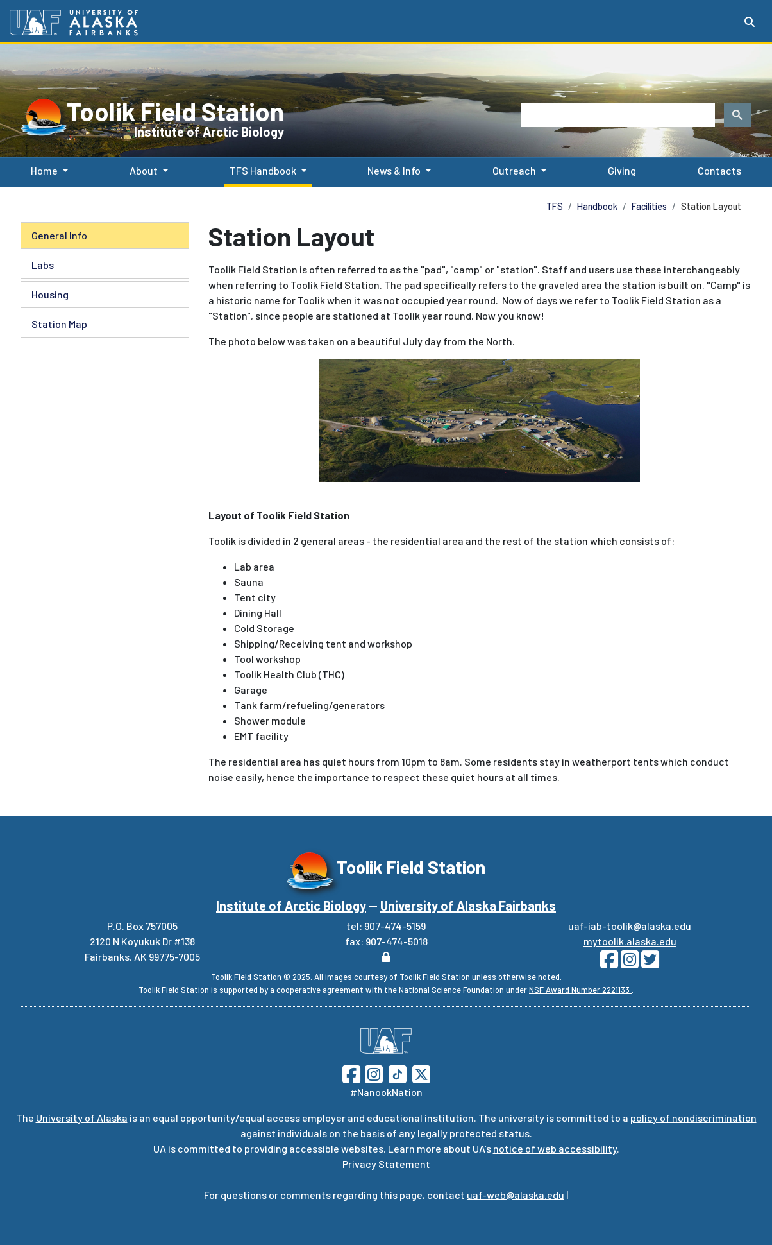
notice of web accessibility (555, 1148)
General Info (59, 235)
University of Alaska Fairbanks (468, 905)
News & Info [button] (394, 170)
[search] (616, 115)
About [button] (144, 170)
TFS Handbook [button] (263, 170)
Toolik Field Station (175, 111)
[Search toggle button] (749, 21)
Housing (50, 294)
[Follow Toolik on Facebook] (609, 963)
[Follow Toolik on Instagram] (628, 963)
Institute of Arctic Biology (209, 131)
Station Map (59, 324)
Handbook (597, 206)
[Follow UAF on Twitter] (421, 1073)
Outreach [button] (514, 170)
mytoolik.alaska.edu (629, 941)
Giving (619, 169)
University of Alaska (82, 1118)
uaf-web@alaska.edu (515, 1195)
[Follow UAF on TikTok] (397, 1073)
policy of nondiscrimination (693, 1118)
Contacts (716, 169)
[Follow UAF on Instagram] (372, 1073)
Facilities (649, 206)
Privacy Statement (386, 1164)
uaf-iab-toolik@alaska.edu (629, 926)
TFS (554, 206)
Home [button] (44, 170)
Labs (42, 265)
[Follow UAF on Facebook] (351, 1073)
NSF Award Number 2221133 (580, 989)
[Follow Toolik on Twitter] (649, 963)
